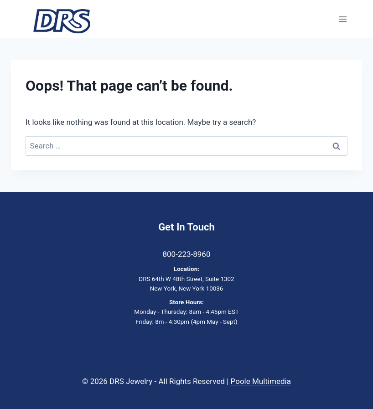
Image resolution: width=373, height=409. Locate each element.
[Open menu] (342, 19)
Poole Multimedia (261, 381)
